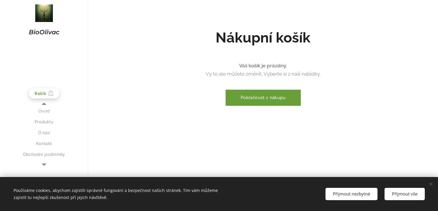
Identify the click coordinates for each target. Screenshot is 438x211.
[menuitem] (44, 111)
